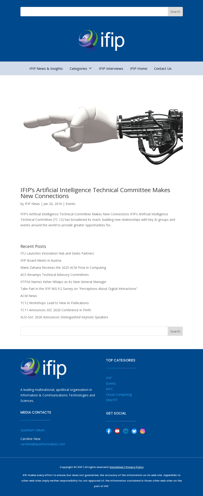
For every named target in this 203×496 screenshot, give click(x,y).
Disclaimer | (118, 467)
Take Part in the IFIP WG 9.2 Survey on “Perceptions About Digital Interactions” (78, 288)
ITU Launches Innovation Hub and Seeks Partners (57, 253)
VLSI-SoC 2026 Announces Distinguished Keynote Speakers (64, 317)
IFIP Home (138, 68)
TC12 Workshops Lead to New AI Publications (54, 303)
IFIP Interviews (111, 68)
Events (70, 204)
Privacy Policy (135, 467)
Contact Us (163, 68)
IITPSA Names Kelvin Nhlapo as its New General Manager (63, 282)
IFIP (109, 378)
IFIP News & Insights (46, 68)
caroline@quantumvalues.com (42, 444)
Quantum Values (32, 430)
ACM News (28, 296)
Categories (81, 68)
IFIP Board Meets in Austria (40, 260)
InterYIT (112, 400)
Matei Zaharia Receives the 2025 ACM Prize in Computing (63, 267)
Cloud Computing (119, 394)
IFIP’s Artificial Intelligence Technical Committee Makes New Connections (95, 193)
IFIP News (32, 204)
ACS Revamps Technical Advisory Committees (54, 274)
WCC (109, 389)
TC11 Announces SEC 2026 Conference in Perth (55, 310)
